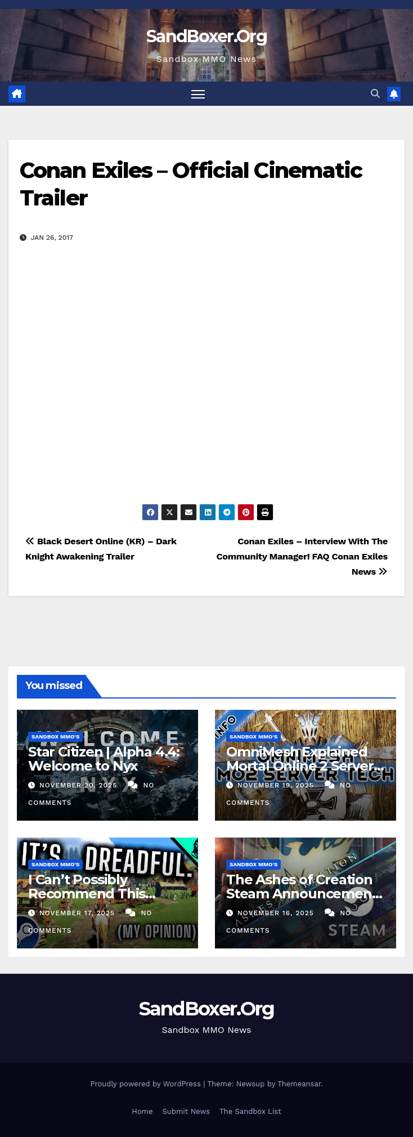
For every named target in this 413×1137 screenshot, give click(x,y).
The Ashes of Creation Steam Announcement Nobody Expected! (301, 893)
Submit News (186, 1111)
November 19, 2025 (277, 785)
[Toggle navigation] (198, 94)
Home (142, 1111)
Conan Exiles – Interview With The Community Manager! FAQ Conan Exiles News (302, 556)
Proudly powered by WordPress (146, 1084)
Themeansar (299, 1084)
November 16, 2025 (277, 913)
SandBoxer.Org (206, 36)
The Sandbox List (250, 1111)
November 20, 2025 (79, 785)
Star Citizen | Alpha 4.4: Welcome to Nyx (103, 759)
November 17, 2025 (78, 913)
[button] (375, 93)
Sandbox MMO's (55, 736)
